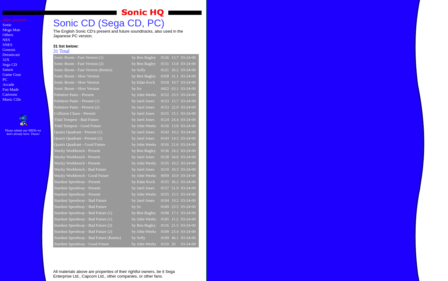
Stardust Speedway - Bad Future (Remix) (87, 237)
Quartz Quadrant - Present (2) (78, 138)
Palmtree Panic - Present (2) (77, 107)
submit (18, 130)
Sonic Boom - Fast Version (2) (78, 63)
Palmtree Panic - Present (74, 94)
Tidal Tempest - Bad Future (76, 119)
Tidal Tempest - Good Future (77, 125)
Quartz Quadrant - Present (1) (78, 132)
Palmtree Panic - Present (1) (77, 101)
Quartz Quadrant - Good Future (79, 144)
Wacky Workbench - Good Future (81, 175)
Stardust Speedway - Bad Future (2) (83, 225)
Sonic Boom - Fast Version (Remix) (83, 69)
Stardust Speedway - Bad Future (80, 200)
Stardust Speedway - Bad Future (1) (83, 212)
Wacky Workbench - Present (77, 150)
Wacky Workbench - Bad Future (80, 169)
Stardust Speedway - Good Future (81, 244)
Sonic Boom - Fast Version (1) (78, 57)
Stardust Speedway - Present (77, 181)
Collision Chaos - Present (75, 113)
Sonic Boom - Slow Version (76, 76)
